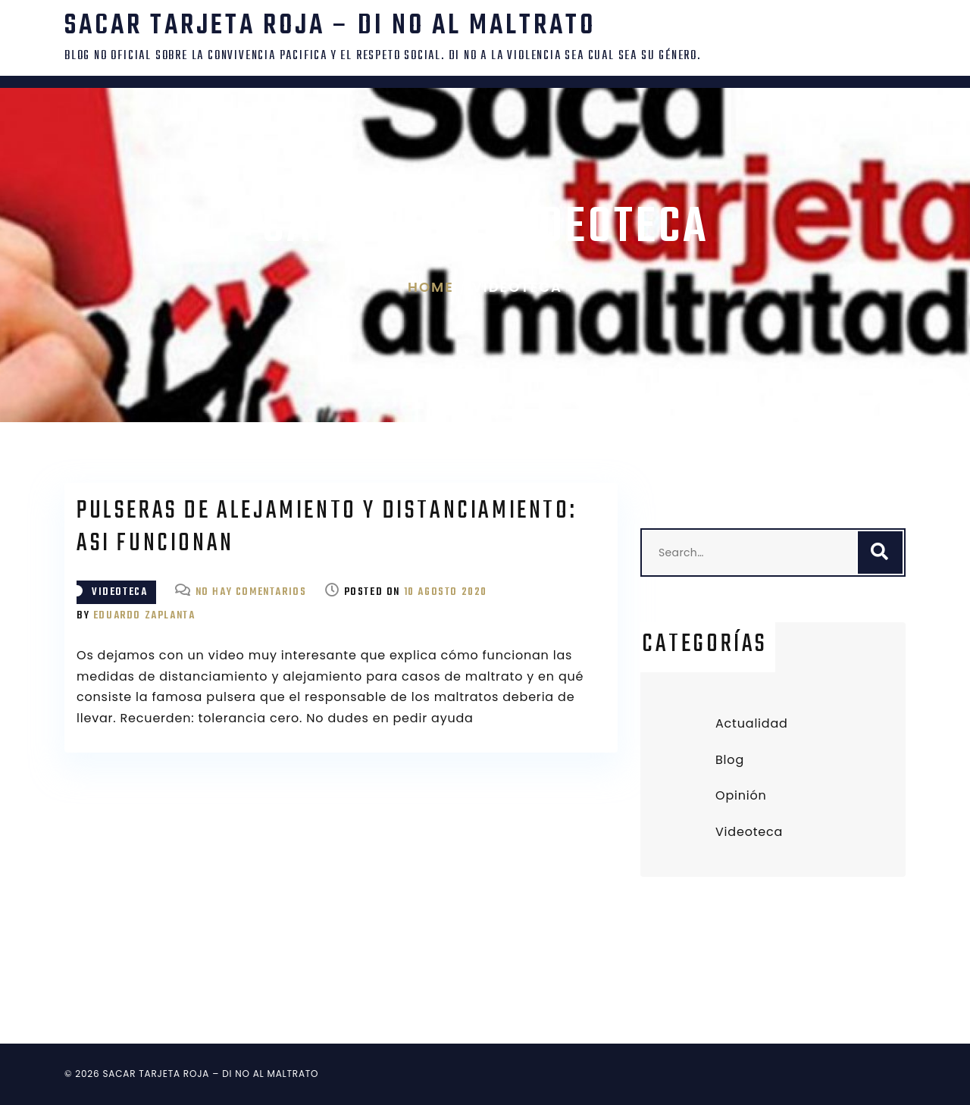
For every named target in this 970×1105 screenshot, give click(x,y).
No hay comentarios (251, 592)
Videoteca (119, 592)
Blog (729, 759)
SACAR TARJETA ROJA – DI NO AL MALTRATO (330, 26)
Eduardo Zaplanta (144, 615)
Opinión (741, 795)
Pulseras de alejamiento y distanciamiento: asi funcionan (327, 527)
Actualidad (751, 723)
